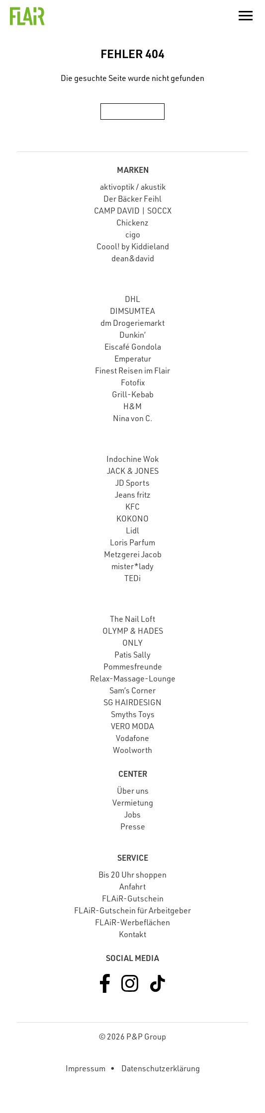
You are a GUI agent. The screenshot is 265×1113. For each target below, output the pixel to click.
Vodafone (132, 738)
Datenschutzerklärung (160, 1068)
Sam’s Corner (132, 690)
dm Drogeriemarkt (132, 323)
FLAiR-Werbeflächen (132, 922)
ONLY (132, 643)
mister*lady (132, 566)
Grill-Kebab (133, 394)
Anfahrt (132, 886)
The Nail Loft (132, 619)
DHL (132, 299)
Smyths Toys (133, 714)
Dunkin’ (132, 335)
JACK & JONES (133, 471)
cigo (132, 234)
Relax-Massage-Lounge (133, 678)
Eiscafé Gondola (132, 347)
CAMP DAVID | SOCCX (133, 211)
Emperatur (132, 359)
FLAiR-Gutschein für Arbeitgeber (132, 910)
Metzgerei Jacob (133, 554)
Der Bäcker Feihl (132, 199)
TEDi (132, 578)
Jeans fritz (133, 495)
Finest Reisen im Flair (132, 370)
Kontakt (132, 934)
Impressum (85, 1068)
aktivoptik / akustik (133, 187)
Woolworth (132, 750)
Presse (132, 826)
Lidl (132, 530)
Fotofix (133, 382)
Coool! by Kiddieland (132, 246)
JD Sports (132, 483)
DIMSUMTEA (132, 311)
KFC (132, 507)
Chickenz (132, 222)
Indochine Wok (132, 459)
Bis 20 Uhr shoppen (132, 875)
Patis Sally (132, 655)
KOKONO (132, 518)
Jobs (132, 814)
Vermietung (132, 803)
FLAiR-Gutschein (133, 898)
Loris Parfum (132, 542)
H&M (132, 406)
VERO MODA (132, 726)
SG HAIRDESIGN (132, 702)
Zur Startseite (132, 111)
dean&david (132, 258)
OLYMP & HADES (132, 631)
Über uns (133, 791)
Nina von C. (133, 418)
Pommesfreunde (132, 666)
